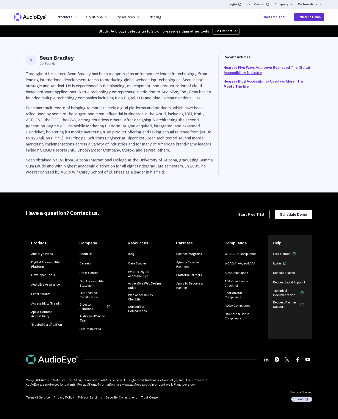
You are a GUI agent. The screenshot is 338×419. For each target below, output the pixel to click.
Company (283, 4)
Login (234, 4)
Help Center (257, 4)
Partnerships (310, 4)
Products (67, 17)
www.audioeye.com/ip (138, 384)
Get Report (226, 31)
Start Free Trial (274, 17)
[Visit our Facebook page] (297, 359)
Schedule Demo (309, 17)
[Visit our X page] (287, 359)
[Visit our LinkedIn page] (266, 359)
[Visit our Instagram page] (276, 359)
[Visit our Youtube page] (308, 359)
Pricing (155, 17)
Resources (128, 17)
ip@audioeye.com (183, 384)
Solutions (97, 17)
